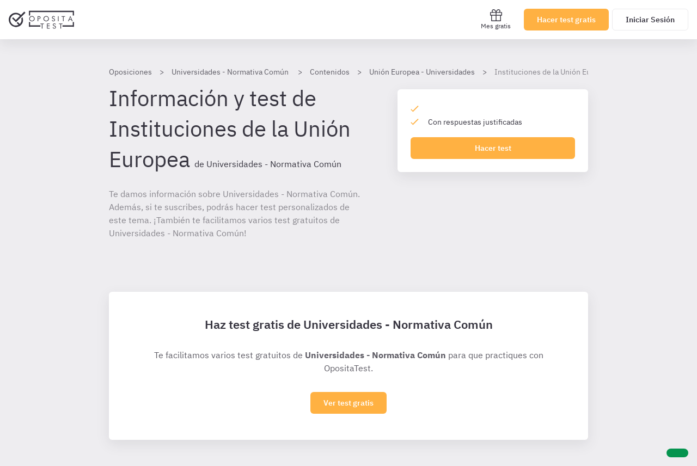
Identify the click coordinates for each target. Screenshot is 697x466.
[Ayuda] (677, 453)
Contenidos (330, 72)
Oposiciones (130, 72)
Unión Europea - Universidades (422, 72)
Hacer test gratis (566, 19)
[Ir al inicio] (41, 19)
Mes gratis (496, 19)
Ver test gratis (348, 403)
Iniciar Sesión (650, 19)
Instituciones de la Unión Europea (552, 72)
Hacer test (493, 148)
